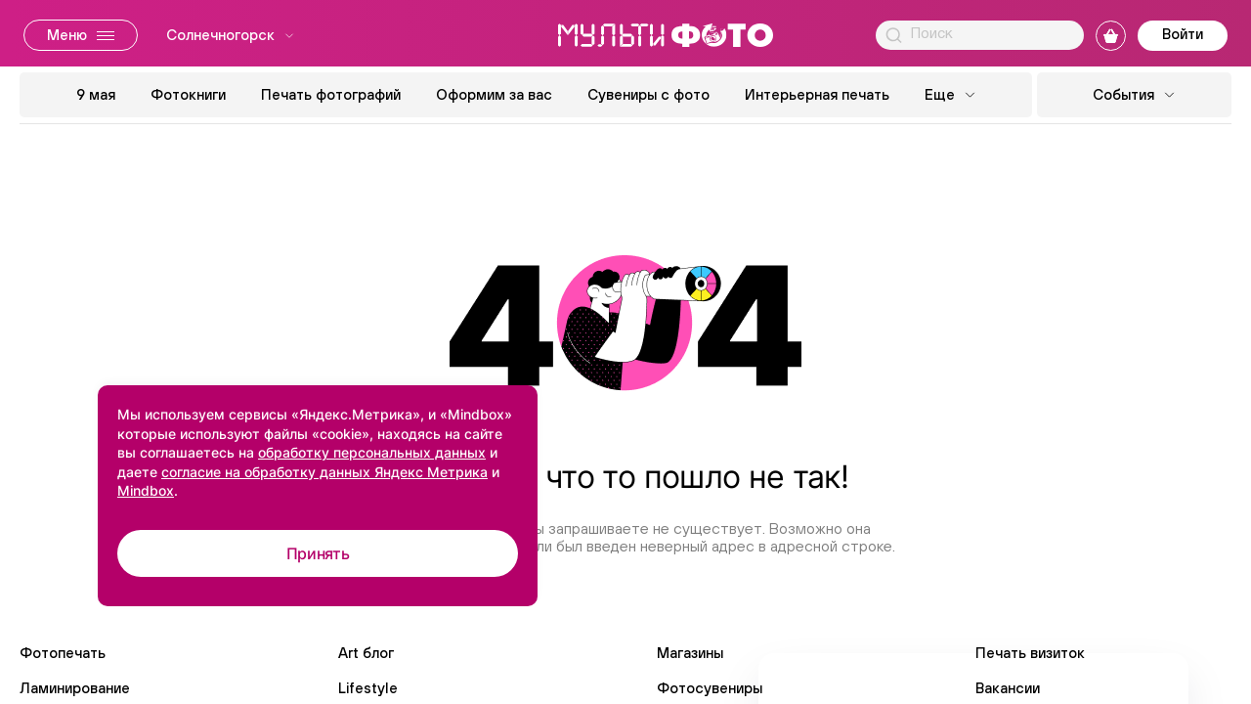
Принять (318, 553)
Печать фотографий (331, 94)
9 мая (95, 94)
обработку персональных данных (372, 452)
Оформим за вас (494, 94)
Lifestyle (368, 688)
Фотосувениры (709, 688)
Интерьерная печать (817, 94)
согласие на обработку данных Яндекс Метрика (324, 471)
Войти (1182, 33)
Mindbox (145, 490)
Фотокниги (188, 94)
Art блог (366, 652)
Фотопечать (63, 652)
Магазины (690, 652)
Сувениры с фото (648, 94)
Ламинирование (75, 688)
